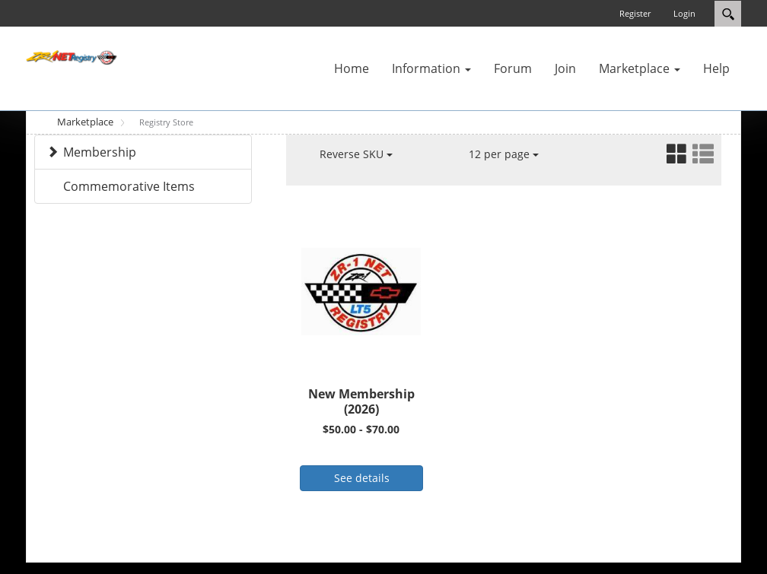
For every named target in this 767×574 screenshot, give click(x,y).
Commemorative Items (129, 186)
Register (635, 13)
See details (362, 478)
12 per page (504, 154)
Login (684, 13)
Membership (99, 152)
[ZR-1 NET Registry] (71, 56)
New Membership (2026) (361, 401)
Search (727, 14)
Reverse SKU (356, 154)
